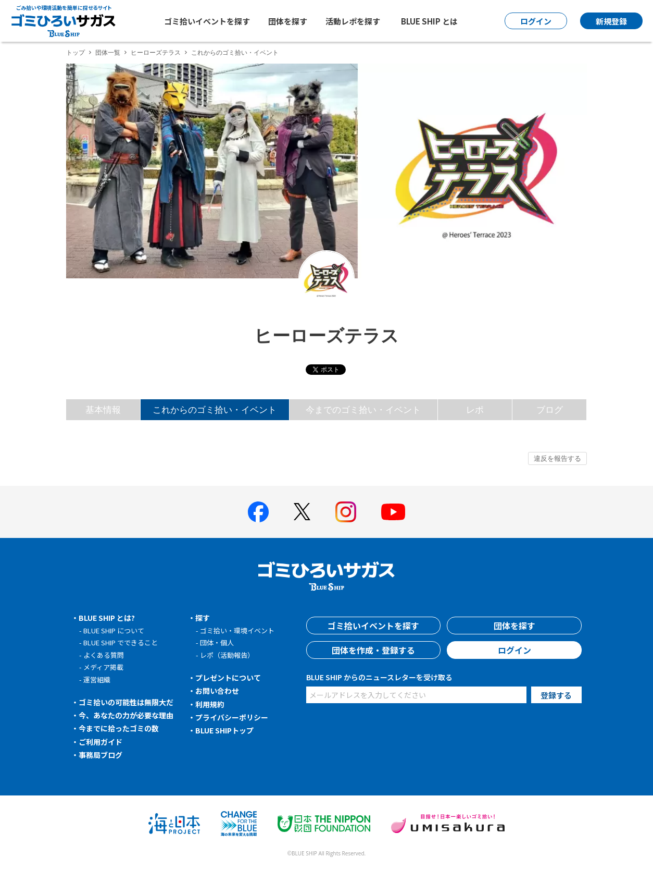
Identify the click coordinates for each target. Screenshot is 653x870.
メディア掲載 (103, 667)
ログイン (514, 650)
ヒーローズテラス (156, 52)
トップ (75, 52)
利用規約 (209, 704)
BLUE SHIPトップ (224, 730)
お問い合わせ (217, 690)
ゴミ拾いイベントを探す (207, 21)
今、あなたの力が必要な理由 (126, 715)
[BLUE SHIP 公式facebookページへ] (258, 511)
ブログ (549, 409)
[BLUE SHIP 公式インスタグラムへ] (345, 511)
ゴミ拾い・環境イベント (237, 630)
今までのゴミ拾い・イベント (363, 409)
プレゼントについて (228, 677)
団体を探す (287, 21)
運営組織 (96, 679)
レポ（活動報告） (227, 655)
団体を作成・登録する (373, 650)
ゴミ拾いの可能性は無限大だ (126, 702)
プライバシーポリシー (231, 717)
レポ (475, 409)
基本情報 (103, 409)
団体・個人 (217, 642)
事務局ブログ (100, 755)
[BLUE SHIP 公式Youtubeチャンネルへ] (393, 512)
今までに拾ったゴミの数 (119, 728)
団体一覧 (107, 52)
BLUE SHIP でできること (120, 642)
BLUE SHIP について (113, 630)
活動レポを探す (352, 21)
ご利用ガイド (100, 742)
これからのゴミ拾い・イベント (215, 409)
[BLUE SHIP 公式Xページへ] (302, 511)
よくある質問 (103, 655)
